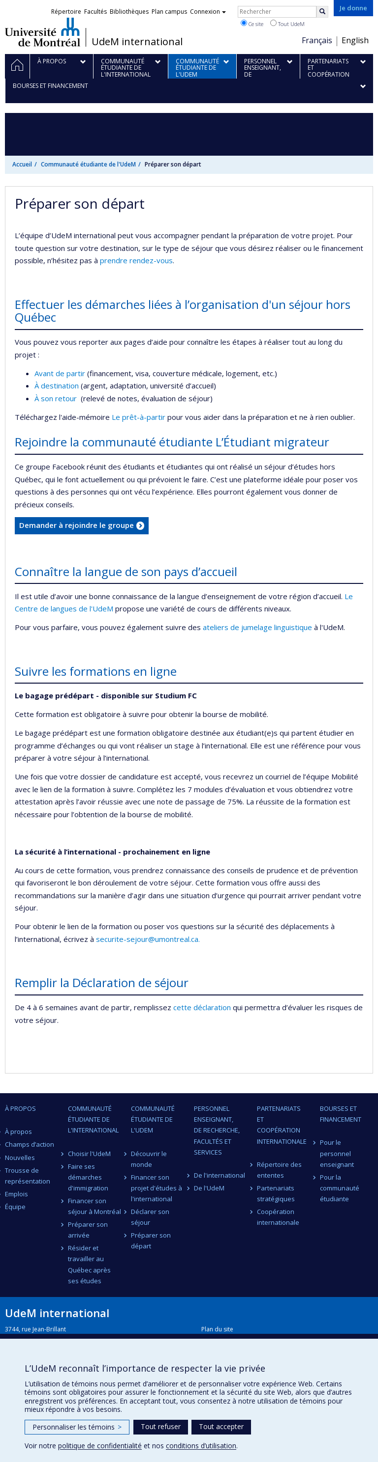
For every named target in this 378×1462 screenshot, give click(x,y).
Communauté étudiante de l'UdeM (88, 164)
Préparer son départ (151, 1240)
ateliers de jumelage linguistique (257, 627)
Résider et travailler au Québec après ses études (89, 1264)
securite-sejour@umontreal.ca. (148, 939)
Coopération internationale (278, 1217)
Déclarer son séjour (150, 1217)
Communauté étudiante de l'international (93, 1119)
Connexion (208, 11)
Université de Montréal (42, 32)
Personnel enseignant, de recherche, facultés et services (217, 1130)
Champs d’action (29, 1144)
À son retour (56, 398)
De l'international (219, 1175)
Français (317, 40)
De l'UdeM (209, 1188)
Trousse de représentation (27, 1176)
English (355, 40)
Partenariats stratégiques (276, 1193)
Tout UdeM (287, 24)
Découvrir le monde (149, 1159)
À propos (18, 1131)
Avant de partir (60, 373)
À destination (56, 385)
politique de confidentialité (100, 1445)
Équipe (15, 1206)
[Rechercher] (322, 12)
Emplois (16, 1193)
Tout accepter (221, 1426)
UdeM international (137, 42)
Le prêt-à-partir (139, 417)
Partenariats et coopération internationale (282, 1124)
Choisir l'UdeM (89, 1153)
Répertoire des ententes (279, 1170)
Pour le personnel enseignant (337, 1153)
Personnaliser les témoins (77, 1427)
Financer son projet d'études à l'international (156, 1188)
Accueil (22, 164)
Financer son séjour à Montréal (94, 1206)
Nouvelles (20, 1157)
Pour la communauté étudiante (339, 1188)
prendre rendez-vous (136, 260)
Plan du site (217, 1329)
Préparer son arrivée (88, 1230)
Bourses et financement (340, 1114)
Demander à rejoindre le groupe (76, 525)
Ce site (252, 24)
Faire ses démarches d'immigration (88, 1177)
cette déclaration (202, 1007)
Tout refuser (161, 1426)
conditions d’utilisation (201, 1445)
